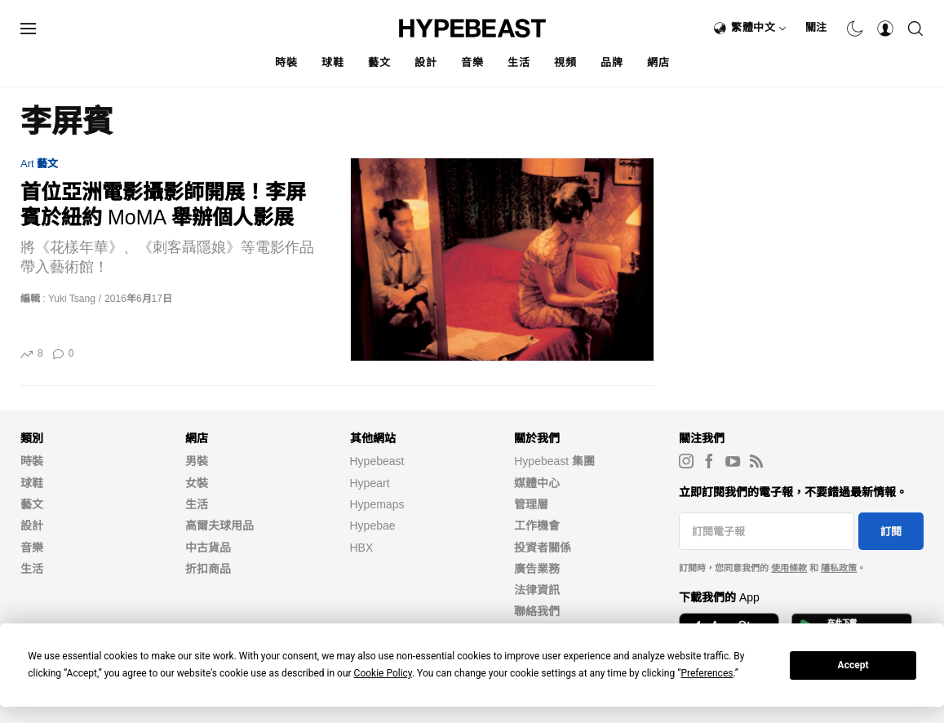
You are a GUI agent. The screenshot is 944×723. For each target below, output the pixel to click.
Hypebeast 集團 (554, 461)
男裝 (196, 461)
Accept (853, 665)
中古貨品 (208, 547)
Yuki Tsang (71, 298)
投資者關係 (542, 547)
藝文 (379, 62)
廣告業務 (537, 568)
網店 (658, 62)
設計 (425, 62)
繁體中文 (759, 27)
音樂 (472, 62)
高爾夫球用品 (219, 525)
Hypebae (373, 525)
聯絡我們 (537, 611)
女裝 (196, 483)
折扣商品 (208, 568)
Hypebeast (377, 461)
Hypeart (370, 483)
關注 (816, 27)
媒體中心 (537, 483)
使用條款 (789, 568)
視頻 (565, 62)
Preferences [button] (706, 673)
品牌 (612, 62)
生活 (518, 62)
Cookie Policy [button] (383, 673)
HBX (362, 547)
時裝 (286, 62)
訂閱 (891, 532)
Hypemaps (377, 504)
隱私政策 (839, 568)
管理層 (531, 504)
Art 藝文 (39, 163)
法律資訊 (537, 590)
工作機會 (537, 525)
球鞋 (332, 62)
